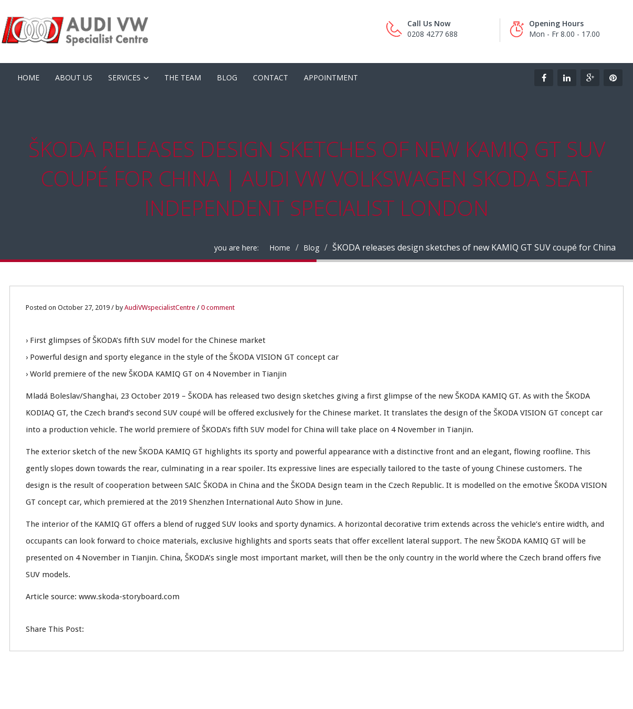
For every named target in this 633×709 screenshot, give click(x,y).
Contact (270, 77)
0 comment (218, 307)
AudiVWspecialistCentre (159, 307)
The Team (182, 77)
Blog (227, 77)
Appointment (331, 77)
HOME (28, 77)
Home (279, 248)
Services (124, 77)
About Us (73, 77)
